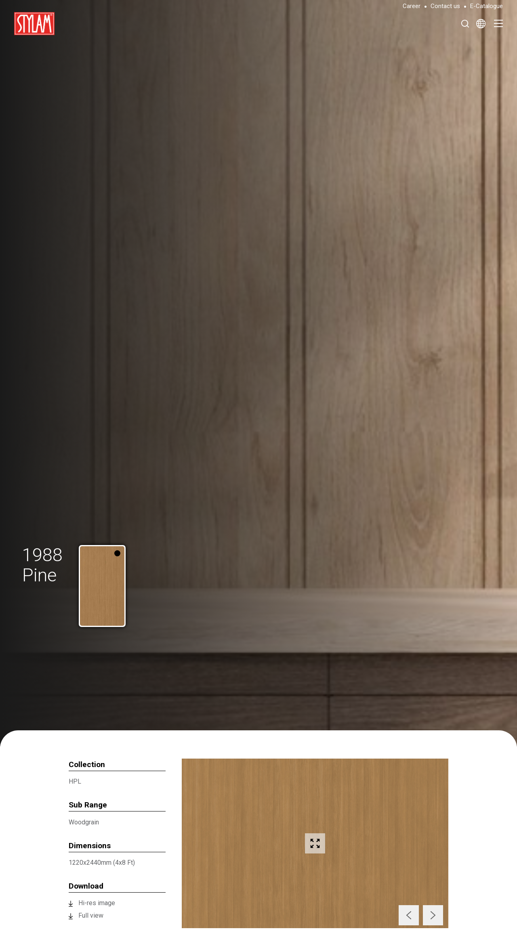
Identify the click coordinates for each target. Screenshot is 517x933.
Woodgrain (84, 822)
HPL (75, 781)
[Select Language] (481, 23)
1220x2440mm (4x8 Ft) (102, 862)
